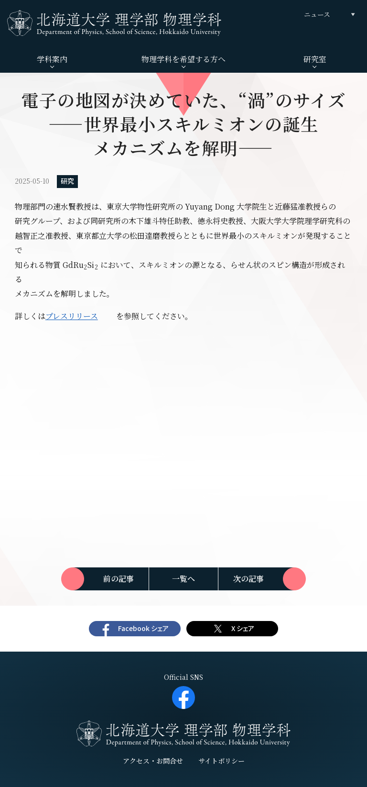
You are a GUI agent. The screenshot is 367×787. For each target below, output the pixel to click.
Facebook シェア (143, 628)
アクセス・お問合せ (153, 760)
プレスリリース (71, 315)
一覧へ (183, 578)
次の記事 (248, 578)
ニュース (317, 14)
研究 (67, 181)
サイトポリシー (221, 760)
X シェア (242, 628)
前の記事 (118, 578)
